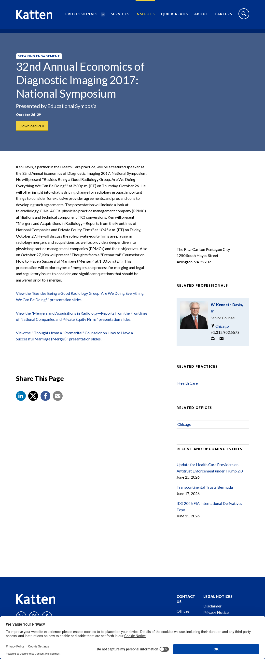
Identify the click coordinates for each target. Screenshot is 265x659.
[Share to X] (33, 399)
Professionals (81, 16)
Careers (223, 16)
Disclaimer (212, 606)
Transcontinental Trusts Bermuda (205, 490)
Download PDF (32, 126)
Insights (145, 16)
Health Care (187, 385)
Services (120, 16)
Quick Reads (174, 16)
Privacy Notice (216, 612)
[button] (21, 399)
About (201, 16)
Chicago (220, 328)
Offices (183, 611)
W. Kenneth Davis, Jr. (227, 310)
